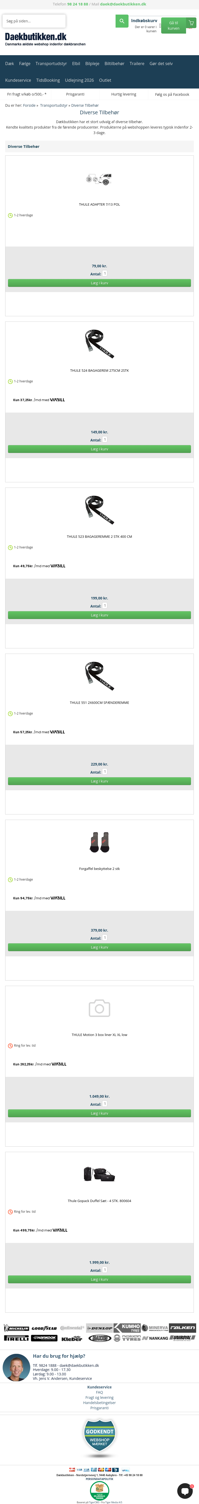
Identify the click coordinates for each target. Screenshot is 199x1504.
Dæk (9, 63)
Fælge (25, 63)
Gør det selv (161, 63)
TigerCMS (94, 1502)
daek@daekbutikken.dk (123, 4)
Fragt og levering (99, 1397)
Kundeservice (18, 80)
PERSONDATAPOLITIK (99, 1479)
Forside (29, 105)
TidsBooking (48, 80)
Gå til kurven (173, 25)
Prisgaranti (99, 1407)
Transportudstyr (51, 63)
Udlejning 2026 (79, 80)
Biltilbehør (114, 63)
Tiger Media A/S (113, 1502)
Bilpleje (92, 63)
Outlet (105, 80)
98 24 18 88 (77, 4)
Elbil (76, 63)
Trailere (137, 63)
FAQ (99, 1392)
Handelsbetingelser (99, 1402)
